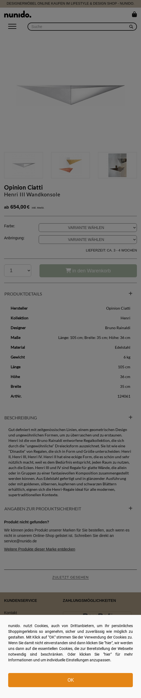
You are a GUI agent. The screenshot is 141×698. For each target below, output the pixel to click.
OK (71, 680)
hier (108, 643)
